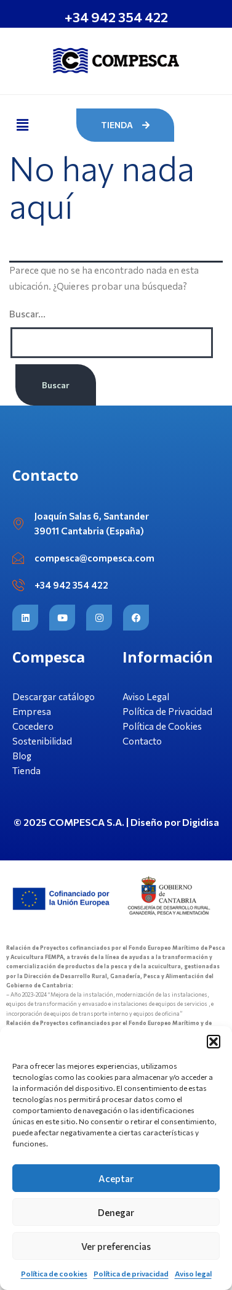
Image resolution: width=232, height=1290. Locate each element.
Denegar (116, 1212)
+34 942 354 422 (116, 17)
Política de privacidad (131, 1273)
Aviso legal (193, 1273)
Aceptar (116, 1178)
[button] (213, 1041)
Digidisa (200, 822)
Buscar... (27, 313)
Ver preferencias (116, 1246)
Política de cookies (54, 1273)
